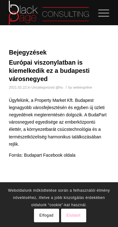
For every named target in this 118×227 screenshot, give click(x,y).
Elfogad (46, 215)
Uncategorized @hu (47, 87)
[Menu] (100, 12)
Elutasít (73, 215)
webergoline (82, 87)
